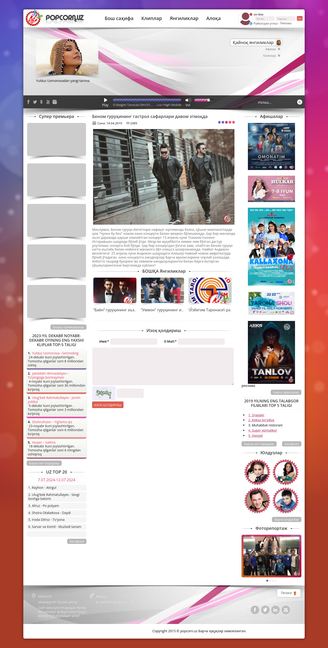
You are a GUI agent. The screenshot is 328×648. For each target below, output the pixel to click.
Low (159, 105)
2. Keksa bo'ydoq (261, 420)
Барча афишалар (286, 392)
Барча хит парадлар (259, 444)
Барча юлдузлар (287, 519)
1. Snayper (256, 415)
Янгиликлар (184, 18)
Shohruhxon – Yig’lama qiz (52, 422)
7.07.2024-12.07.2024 (56, 479)
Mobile (176, 105)
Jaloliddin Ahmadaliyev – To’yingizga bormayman (48, 376)
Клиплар (151, 18)
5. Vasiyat (255, 435)
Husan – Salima (43, 443)
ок (299, 18)
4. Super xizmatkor (262, 430)
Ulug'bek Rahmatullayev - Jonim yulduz (54, 400)
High (167, 105)
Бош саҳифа (119, 18)
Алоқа (213, 18)
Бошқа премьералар (68, 327)
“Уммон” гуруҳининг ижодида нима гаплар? (181, 309)
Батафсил (292, 444)
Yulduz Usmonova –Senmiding (55, 353)
